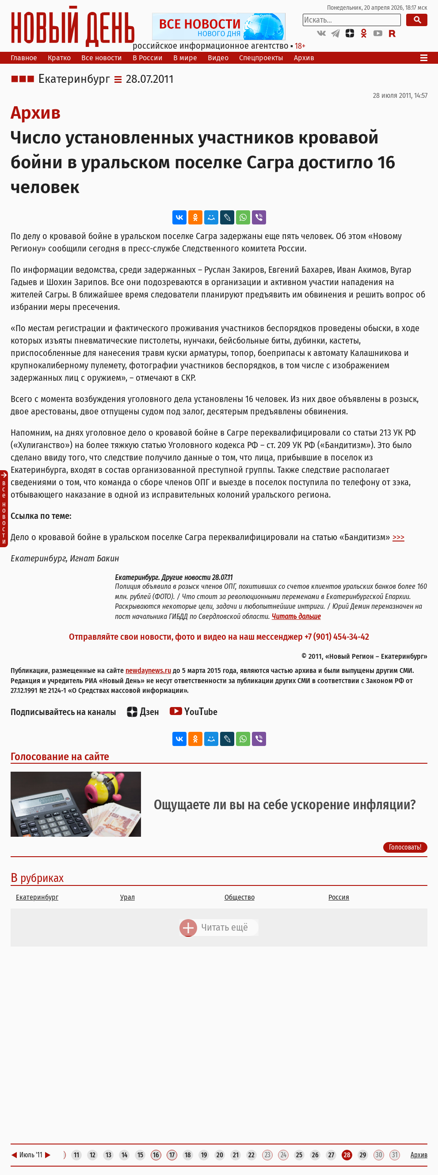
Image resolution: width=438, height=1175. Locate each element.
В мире (185, 58)
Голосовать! (405, 847)
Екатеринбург (74, 79)
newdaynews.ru (148, 670)
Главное (24, 58)
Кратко (59, 58)
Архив (304, 58)
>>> (398, 537)
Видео (218, 58)
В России (148, 58)
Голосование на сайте (60, 756)
